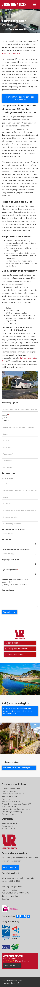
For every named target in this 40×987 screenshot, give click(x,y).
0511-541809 (11, 643)
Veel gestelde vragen (11, 801)
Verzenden (7, 612)
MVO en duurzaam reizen (13, 794)
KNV (3, 361)
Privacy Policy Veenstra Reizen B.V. (16, 804)
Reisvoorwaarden (9, 807)
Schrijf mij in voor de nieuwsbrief (17, 585)
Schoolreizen (7, 826)
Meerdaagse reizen (10, 823)
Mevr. (5, 421)
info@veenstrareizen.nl (16, 649)
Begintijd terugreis (10, 560)
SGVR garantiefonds (27, 358)
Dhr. (5, 418)
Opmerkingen (8, 590)
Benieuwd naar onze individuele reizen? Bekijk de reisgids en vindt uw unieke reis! (17, 711)
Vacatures (6, 799)
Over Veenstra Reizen (11, 789)
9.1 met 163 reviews (22, 961)
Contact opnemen (9, 814)
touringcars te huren (11, 53)
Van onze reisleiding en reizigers (16, 768)
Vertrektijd (7, 539)
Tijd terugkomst (10, 570)
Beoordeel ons (9, 965)
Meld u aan (8, 868)
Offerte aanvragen (14, 654)
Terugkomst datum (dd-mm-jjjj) (17, 550)
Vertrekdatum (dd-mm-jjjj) (14, 529)
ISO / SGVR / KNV (9, 791)
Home (4, 29)
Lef (17, 983)
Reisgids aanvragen (10, 796)
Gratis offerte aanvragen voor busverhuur (20, 98)
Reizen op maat (8, 828)
